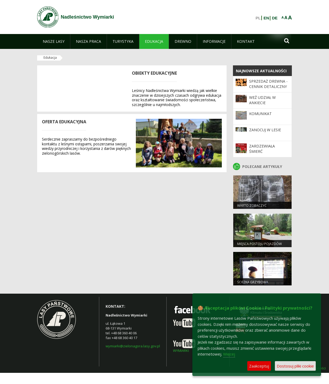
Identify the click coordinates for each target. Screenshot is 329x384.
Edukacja (50, 57)
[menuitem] (53, 41)
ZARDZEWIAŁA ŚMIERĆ (262, 149)
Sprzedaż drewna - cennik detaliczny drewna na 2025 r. (268, 87)
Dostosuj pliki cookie (295, 366)
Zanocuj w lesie (265, 129)
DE (275, 18)
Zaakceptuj (259, 366)
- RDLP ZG (192, 322)
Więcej (229, 354)
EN (266, 18)
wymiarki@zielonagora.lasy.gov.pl (133, 346)
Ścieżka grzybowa (252, 282)
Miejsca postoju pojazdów (259, 244)
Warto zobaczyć (252, 205)
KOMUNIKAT (260, 113)
